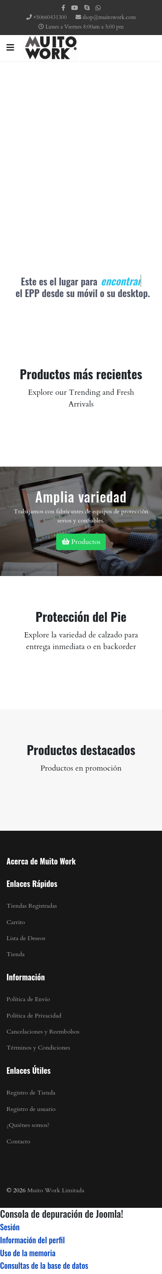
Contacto (18, 1141)
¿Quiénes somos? (28, 1125)
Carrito (15, 922)
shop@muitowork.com (109, 17)
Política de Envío (28, 999)
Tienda (15, 954)
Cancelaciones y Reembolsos (42, 1032)
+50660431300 (50, 17)
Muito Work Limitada (55, 1190)
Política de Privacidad (33, 1016)
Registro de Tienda (30, 1092)
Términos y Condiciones (38, 1048)
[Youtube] (74, 8)
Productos (81, 542)
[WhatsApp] (98, 8)
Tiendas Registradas (31, 906)
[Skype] (86, 8)
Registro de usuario (31, 1109)
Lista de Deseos (25, 938)
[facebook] (63, 8)
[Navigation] (10, 48)
